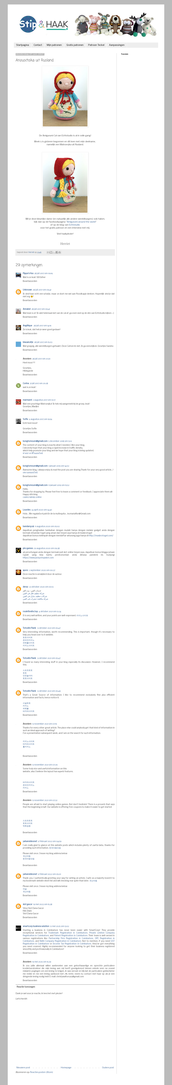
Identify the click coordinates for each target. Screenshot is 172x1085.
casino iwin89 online (32, 497)
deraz (25, 587)
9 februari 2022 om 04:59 (49, 841)
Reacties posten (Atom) (41, 1072)
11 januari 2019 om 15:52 (58, 485)
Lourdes (26, 510)
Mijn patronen (54, 45)
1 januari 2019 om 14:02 (58, 466)
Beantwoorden (30, 281)
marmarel (27, 400)
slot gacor (27, 904)
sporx (25, 570)
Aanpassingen (116, 45)
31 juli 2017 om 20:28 (39, 383)
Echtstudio (74, 225)
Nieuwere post (23, 1068)
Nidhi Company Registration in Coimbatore (60, 941)
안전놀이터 (27, 676)
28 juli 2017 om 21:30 (41, 359)
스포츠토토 (27, 670)
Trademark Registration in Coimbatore (67, 933)
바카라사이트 (28, 711)
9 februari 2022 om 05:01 (49, 874)
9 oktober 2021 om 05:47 (49, 628)
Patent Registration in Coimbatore (70, 936)
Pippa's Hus (28, 273)
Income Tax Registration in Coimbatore (72, 944)
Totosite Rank (30, 628)
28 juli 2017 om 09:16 (43, 273)
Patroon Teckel (96, 45)
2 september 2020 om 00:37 (42, 570)
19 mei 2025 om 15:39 (41, 962)
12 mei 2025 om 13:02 (59, 926)
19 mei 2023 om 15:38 (42, 904)
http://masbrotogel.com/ (101, 536)
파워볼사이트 (28, 643)
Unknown (27, 290)
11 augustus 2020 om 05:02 (47, 526)
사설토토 (27, 703)
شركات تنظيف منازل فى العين (35, 596)
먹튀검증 (27, 826)
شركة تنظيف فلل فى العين (33, 593)
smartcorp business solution (36, 926)
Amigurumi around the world (81, 222)
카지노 (26, 706)
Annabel (27, 309)
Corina (26, 383)
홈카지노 (27, 747)
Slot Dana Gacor (31, 914)
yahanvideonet (30, 841)
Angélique (28, 326)
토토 (25, 673)
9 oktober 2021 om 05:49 (49, 691)
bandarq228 (28, 526)
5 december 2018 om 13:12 (60, 441)
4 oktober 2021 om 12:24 (50, 611)
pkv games (28, 548)
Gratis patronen (74, 45)
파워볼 (26, 709)
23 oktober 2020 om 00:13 (41, 587)
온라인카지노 (28, 640)
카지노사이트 (82, 616)
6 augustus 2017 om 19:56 (40, 419)
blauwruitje (28, 342)
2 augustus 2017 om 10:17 (44, 400)
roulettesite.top (30, 611)
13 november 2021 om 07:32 (44, 800)
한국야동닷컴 (55, 848)
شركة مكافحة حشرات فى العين (35, 599)
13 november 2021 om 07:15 (44, 724)
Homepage (66, 1068)
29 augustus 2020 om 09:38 (47, 548)
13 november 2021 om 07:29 (45, 765)
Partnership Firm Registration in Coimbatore (71, 938)
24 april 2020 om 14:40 (41, 510)
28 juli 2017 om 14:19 (42, 326)
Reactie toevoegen (26, 987)
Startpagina (22, 45)
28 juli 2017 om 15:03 (43, 342)
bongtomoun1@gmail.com (35, 441)
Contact (38, 45)
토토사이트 (27, 637)
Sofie (25, 419)
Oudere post (108, 1068)
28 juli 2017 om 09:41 (42, 290)
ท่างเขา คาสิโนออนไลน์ (33, 453)
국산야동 (27, 856)
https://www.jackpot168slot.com (38, 558)
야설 (25, 889)
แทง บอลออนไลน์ (30, 473)
